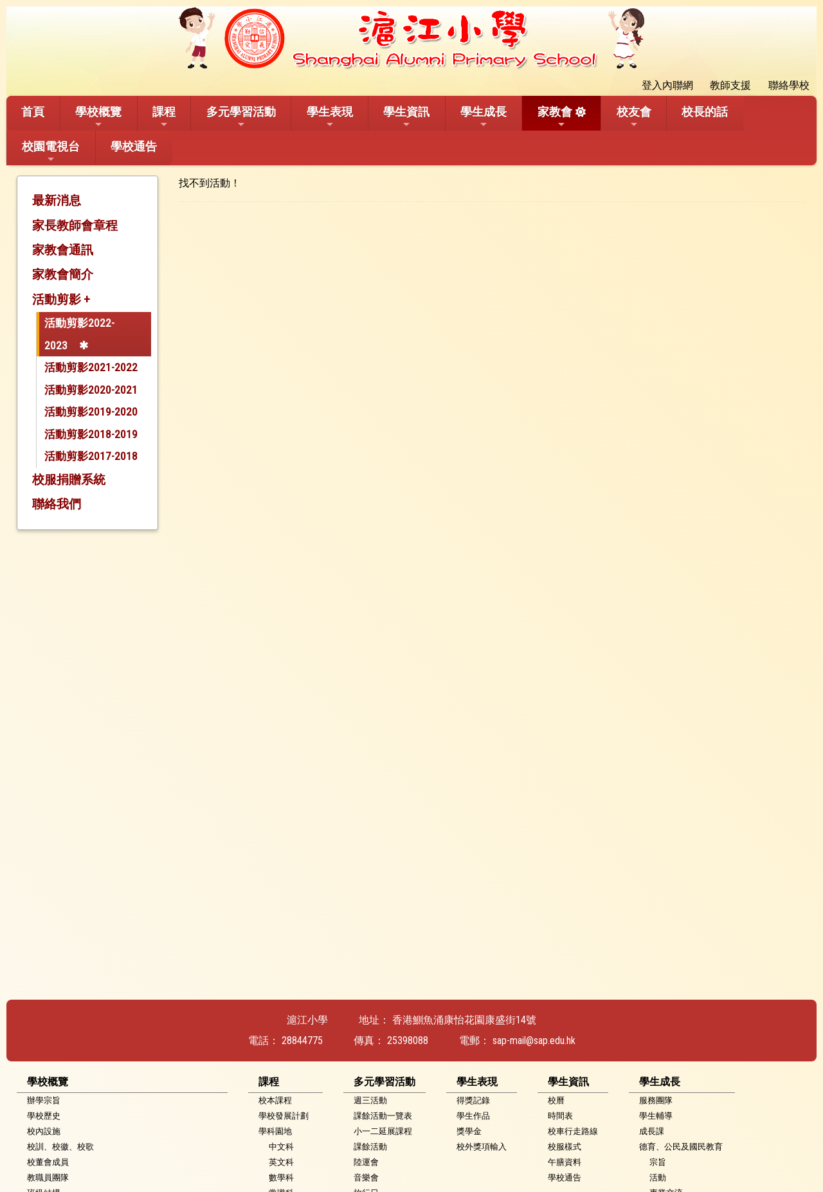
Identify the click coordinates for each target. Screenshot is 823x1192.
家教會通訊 (62, 250)
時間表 (560, 1116)
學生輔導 (656, 1116)
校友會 (634, 117)
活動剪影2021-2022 (91, 367)
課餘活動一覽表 (383, 1116)
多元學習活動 (241, 117)
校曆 (556, 1100)
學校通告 (134, 146)
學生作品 (473, 1116)
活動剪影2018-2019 (91, 434)
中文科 (281, 1146)
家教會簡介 (62, 274)
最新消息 (56, 200)
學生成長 (483, 117)
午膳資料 (564, 1162)
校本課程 (275, 1100)
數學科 (281, 1177)
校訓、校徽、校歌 (60, 1146)
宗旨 (657, 1162)
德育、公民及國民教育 (681, 1146)
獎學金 (469, 1131)
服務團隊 (656, 1100)
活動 (657, 1177)
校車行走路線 (573, 1131)
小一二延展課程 (383, 1131)
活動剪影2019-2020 (91, 411)
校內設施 (43, 1131)
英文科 (281, 1162)
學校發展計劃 (283, 1116)
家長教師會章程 (75, 225)
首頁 (32, 111)
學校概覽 (98, 117)
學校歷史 (43, 1116)
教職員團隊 (48, 1177)
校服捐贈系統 (68, 479)
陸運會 (366, 1162)
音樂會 (366, 1177)
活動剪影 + (61, 299)
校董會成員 (48, 1162)
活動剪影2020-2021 (91, 389)
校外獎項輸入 (482, 1146)
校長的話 (705, 111)
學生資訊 (406, 117)
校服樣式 (564, 1146)
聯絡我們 (56, 504)
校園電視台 (51, 152)
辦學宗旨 (43, 1100)
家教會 (555, 117)
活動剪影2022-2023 (79, 334)
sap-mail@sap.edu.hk (534, 1040)
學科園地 (275, 1131)
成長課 (651, 1131)
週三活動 (370, 1100)
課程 (164, 117)
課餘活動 (370, 1146)
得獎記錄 (473, 1100)
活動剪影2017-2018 (91, 456)
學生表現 (330, 117)
